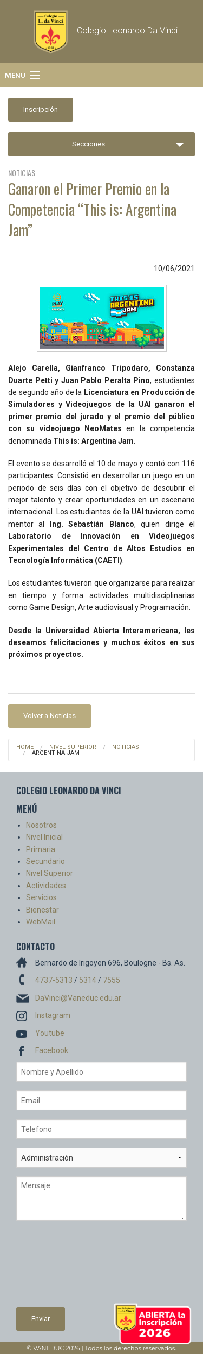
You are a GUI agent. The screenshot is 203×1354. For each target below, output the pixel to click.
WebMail (40, 921)
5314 (87, 980)
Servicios (41, 897)
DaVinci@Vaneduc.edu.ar (78, 998)
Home (25, 746)
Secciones (88, 144)
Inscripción (40, 109)
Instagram (52, 1015)
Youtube (49, 1033)
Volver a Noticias (49, 716)
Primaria (40, 849)
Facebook (51, 1050)
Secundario (45, 861)
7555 (111, 980)
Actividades (46, 885)
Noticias (125, 746)
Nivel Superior (72, 746)
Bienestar (42, 910)
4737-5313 (54, 980)
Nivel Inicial (44, 837)
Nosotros (41, 825)
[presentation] (60, 1268)
